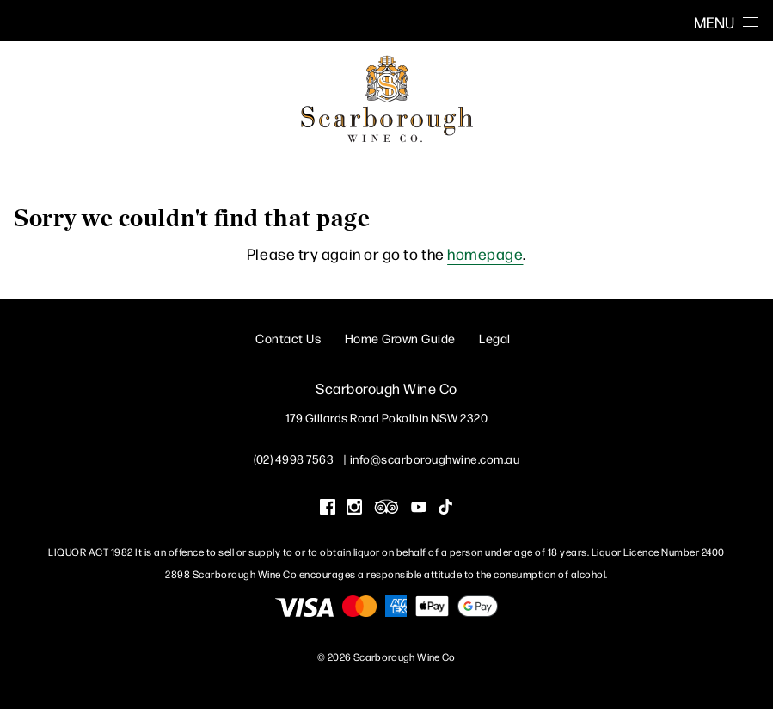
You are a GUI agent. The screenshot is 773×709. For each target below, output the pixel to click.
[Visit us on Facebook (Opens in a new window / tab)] (327, 508)
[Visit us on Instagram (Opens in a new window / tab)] (354, 508)
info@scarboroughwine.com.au (435, 458)
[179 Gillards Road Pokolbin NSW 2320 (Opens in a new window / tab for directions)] (386, 417)
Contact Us (288, 338)
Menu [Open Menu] (726, 22)
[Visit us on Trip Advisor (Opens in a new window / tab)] (387, 508)
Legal (495, 338)
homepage (485, 253)
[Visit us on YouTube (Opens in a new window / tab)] (418, 508)
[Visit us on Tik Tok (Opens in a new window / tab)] (445, 508)
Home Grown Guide (400, 338)
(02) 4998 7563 (294, 458)
